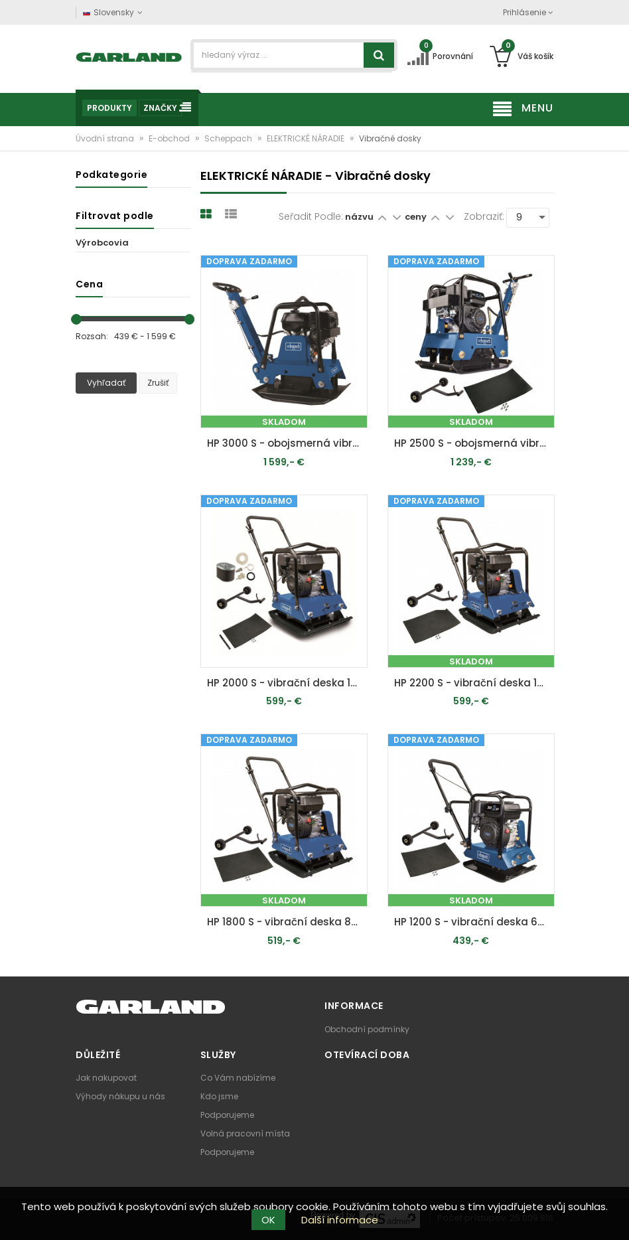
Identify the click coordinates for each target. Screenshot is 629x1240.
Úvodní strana (106, 138)
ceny (417, 216)
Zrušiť (158, 382)
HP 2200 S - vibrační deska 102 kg (474, 683)
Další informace (339, 1220)
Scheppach (229, 138)
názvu (359, 216)
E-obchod (170, 138)
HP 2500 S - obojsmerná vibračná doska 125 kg (474, 443)
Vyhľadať (106, 382)
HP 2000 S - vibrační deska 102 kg (287, 683)
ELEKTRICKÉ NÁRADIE (306, 138)
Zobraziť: (484, 216)
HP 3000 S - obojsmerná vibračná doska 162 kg (287, 443)
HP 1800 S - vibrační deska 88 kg (287, 922)
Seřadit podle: (311, 216)
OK (268, 1220)
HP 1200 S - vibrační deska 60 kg (474, 922)
